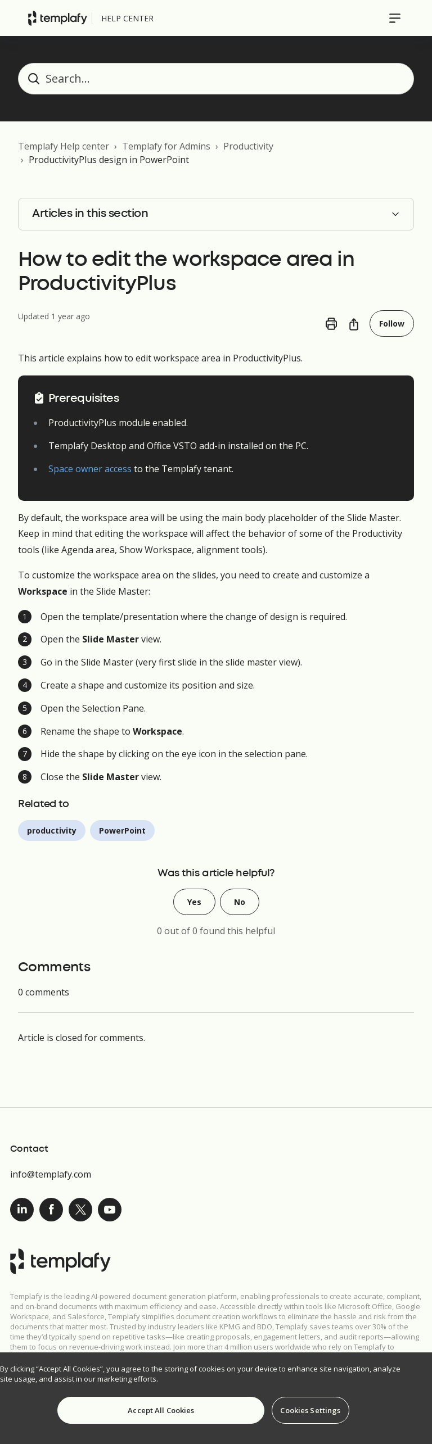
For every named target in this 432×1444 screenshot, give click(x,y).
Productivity (248, 146)
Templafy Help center (63, 146)
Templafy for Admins (166, 146)
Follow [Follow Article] (391, 323)
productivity (51, 830)
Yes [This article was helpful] (194, 902)
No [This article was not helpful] (239, 902)
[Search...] (216, 78)
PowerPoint (122, 830)
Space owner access (90, 469)
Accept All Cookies (161, 1410)
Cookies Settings (310, 1410)
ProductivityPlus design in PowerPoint (109, 159)
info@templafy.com (50, 1174)
